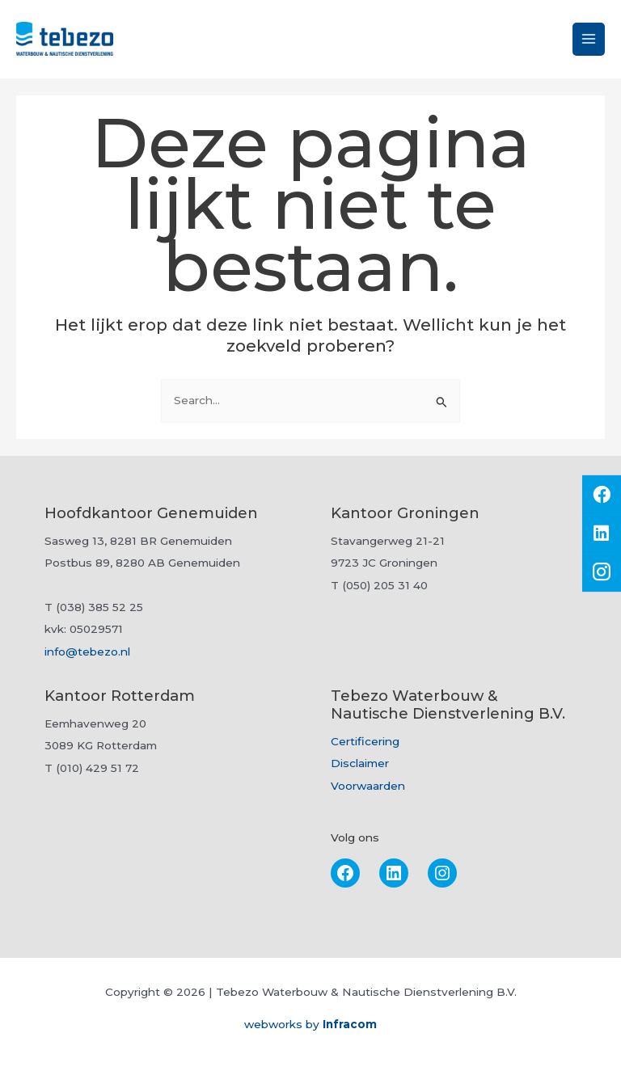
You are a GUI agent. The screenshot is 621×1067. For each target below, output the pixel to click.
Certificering (365, 741)
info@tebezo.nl (87, 651)
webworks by (310, 1024)
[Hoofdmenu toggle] (589, 39)
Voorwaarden (368, 785)
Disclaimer (360, 763)
